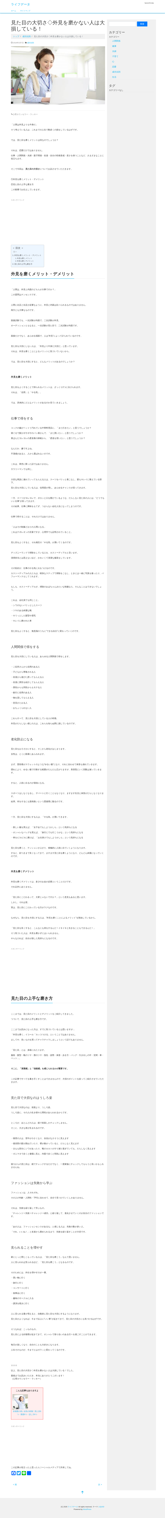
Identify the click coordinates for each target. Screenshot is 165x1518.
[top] (82, 1492)
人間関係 (116, 41)
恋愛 (114, 67)
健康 (114, 46)
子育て (115, 56)
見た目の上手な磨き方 (23, 264)
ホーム (13, 11)
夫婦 (114, 51)
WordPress (87, 1509)
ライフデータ (20, 4)
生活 (114, 77)
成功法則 (30, 43)
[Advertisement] (58, 219)
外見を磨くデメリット (25, 261)
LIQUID (101, 1507)
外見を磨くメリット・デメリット (27, 255)
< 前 (15, 1484)
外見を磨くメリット (24, 258)
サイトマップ (25, 11)
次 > (100, 1484)
